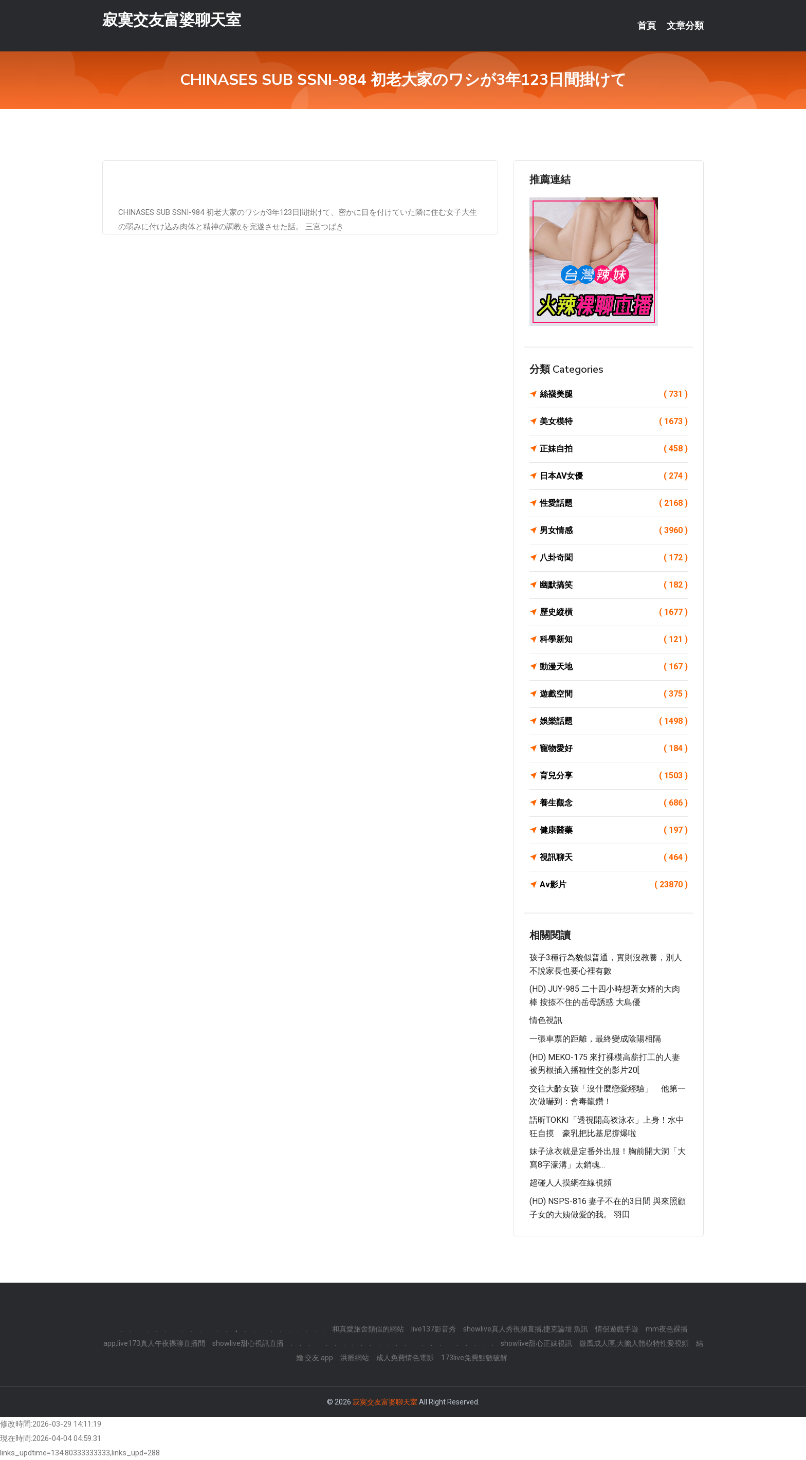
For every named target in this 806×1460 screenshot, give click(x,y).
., (235, 1329)
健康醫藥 (614, 830)
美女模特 (614, 421)
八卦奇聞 (614, 558)
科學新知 (614, 639)
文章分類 (685, 26)
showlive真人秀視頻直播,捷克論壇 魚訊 (525, 1329)
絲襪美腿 (614, 394)
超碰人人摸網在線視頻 (570, 1183)
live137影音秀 (433, 1329)
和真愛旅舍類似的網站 (368, 1329)
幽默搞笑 (614, 585)
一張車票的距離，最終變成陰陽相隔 (595, 1039)
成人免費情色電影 (405, 1358)
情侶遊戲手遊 (616, 1329)
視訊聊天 (614, 857)
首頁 (646, 26)
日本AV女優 (614, 476)
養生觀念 (614, 803)
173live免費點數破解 (474, 1358)
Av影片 (614, 885)
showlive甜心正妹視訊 (536, 1343)
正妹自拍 (614, 449)
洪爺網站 (354, 1358)
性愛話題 (614, 503)
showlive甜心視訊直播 (248, 1343)
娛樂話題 (614, 721)
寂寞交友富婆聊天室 (171, 20)
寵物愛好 (614, 748)
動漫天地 (614, 667)
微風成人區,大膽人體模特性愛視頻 (634, 1343)
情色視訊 (545, 1020)
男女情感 (614, 530)
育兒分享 (614, 776)
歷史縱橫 (614, 612)
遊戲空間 (614, 694)
